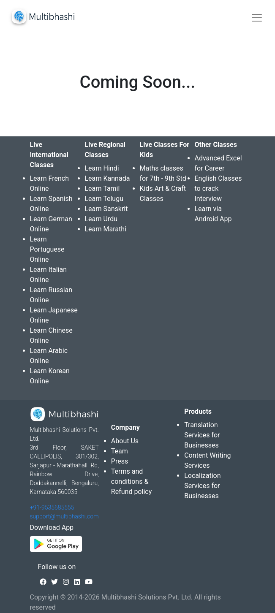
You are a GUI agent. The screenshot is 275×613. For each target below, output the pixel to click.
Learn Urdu (101, 219)
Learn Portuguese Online (47, 249)
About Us (125, 441)
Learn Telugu (104, 199)
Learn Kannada (107, 178)
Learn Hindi (102, 168)
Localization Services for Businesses (202, 486)
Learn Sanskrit (106, 209)
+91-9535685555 (52, 507)
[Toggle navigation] (256, 18)
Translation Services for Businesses (202, 435)
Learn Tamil (102, 188)
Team (119, 451)
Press (119, 461)
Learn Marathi (105, 229)
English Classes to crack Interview (218, 188)
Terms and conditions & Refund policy (131, 481)
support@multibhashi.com (64, 516)
